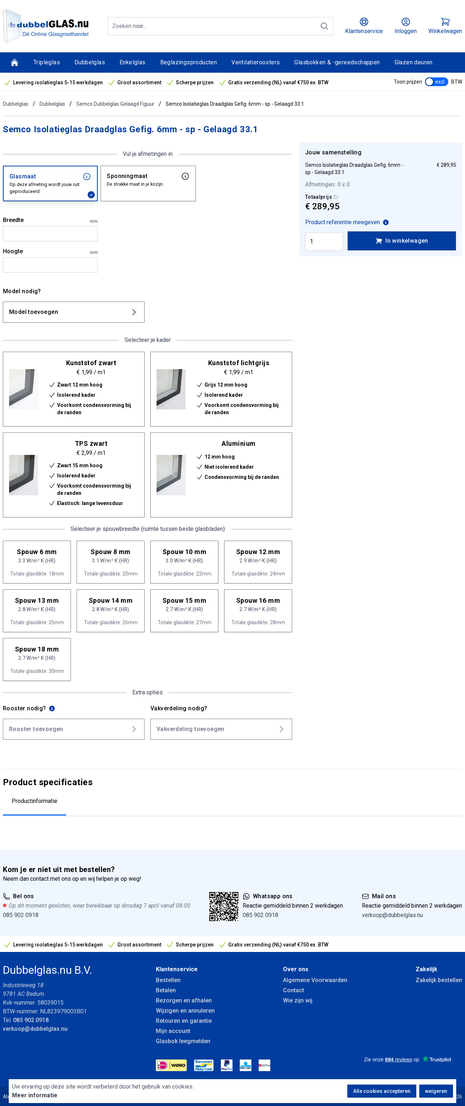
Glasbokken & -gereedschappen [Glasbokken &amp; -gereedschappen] (337, 62)
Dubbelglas (89, 62)
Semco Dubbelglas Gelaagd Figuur (115, 104)
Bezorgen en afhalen (184, 1000)
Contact (293, 990)
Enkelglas (133, 62)
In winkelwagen (401, 241)
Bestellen (168, 980)
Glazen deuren (414, 62)
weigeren (436, 1091)
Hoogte (50, 252)
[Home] (14, 62)
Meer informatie (34, 1095)
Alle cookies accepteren (382, 1091)
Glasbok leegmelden (183, 1041)
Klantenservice (177, 969)
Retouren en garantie (184, 1020)
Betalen (166, 990)
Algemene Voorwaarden (315, 980)
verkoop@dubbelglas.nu (392, 915)
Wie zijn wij (297, 1000)
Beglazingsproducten (188, 62)
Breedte (50, 221)
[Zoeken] (324, 26)
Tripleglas (46, 62)
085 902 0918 (21, 915)
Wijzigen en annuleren (185, 1010)
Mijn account (173, 1031)
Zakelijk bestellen (439, 980)
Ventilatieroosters (255, 62)
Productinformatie (34, 801)
